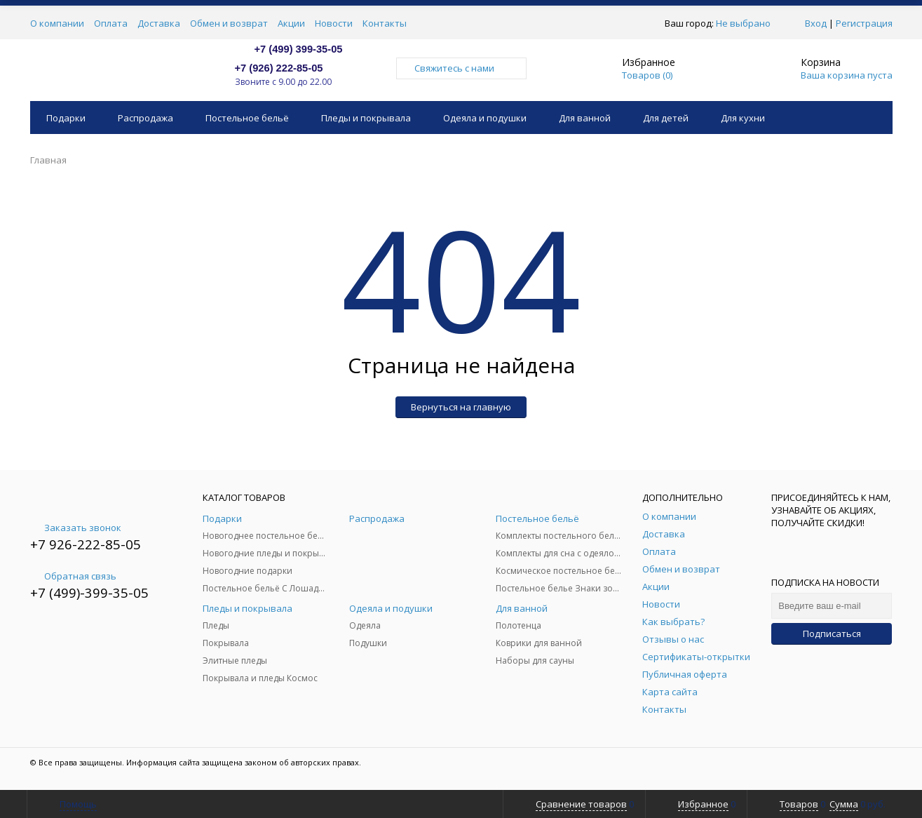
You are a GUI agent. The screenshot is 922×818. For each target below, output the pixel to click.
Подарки (66, 118)
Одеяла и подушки (485, 118)
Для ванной (585, 118)
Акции (291, 23)
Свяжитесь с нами (461, 68)
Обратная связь (73, 576)
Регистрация (864, 23)
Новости (334, 23)
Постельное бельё (247, 118)
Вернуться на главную (461, 407)
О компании (57, 23)
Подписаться (832, 633)
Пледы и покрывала (366, 118)
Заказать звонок (75, 527)
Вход (816, 23)
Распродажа (145, 118)
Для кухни (743, 118)
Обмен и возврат (229, 23)
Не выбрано (747, 23)
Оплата (111, 23)
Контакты (384, 23)
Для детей (666, 118)
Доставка (158, 23)
